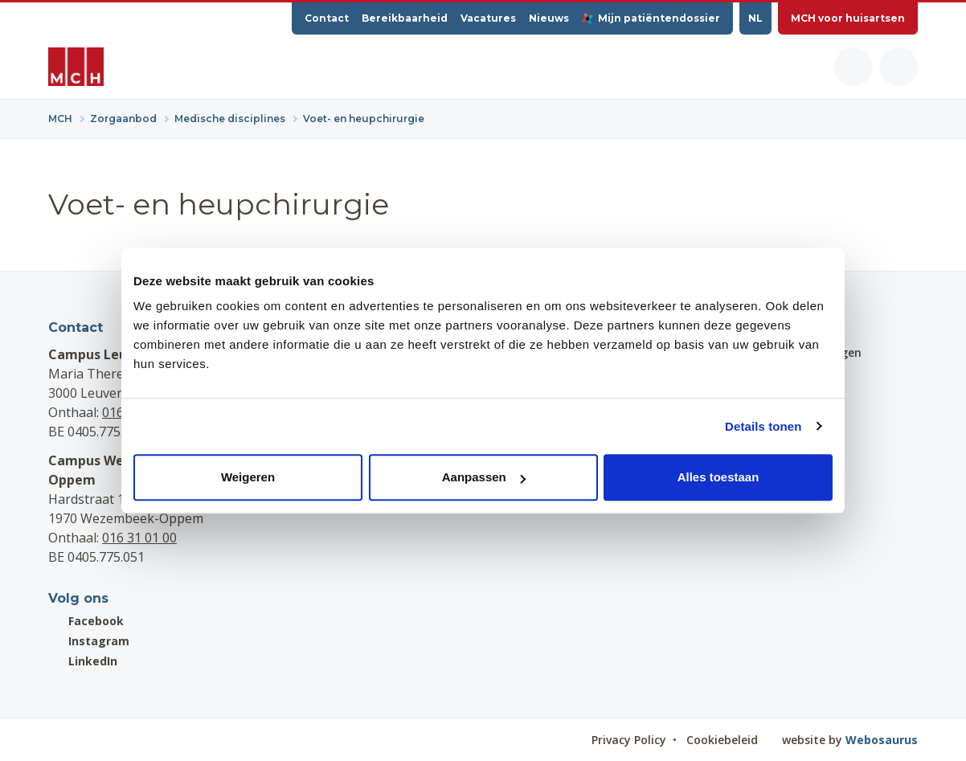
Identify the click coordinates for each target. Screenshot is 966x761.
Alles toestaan (718, 477)
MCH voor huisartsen (848, 18)
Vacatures (488, 18)
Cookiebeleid (722, 739)
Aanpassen (484, 477)
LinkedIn (82, 661)
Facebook (86, 620)
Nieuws (549, 18)
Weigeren (248, 477)
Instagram (88, 640)
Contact (327, 18)
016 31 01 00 (139, 537)
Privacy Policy (628, 739)
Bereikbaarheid (405, 18)
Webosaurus (881, 739)
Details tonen (763, 426)
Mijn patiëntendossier (651, 18)
